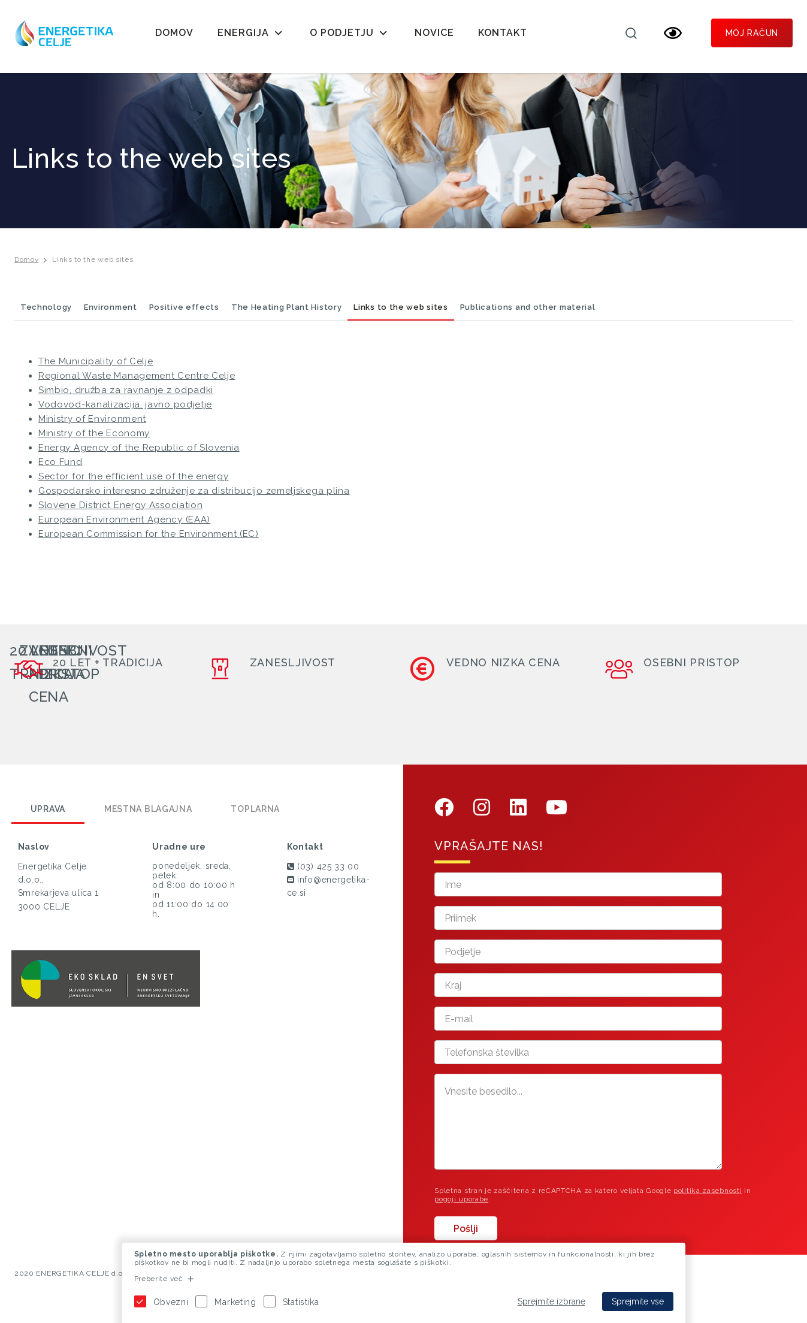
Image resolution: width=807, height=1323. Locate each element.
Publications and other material (528, 312)
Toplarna (255, 814)
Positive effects (184, 312)
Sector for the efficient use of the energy (133, 481)
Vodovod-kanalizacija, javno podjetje (125, 409)
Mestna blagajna (148, 814)
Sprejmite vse (638, 1301)
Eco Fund (60, 467)
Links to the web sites (92, 265)
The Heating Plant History (286, 312)
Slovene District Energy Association (120, 510)
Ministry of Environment (92, 424)
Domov (174, 32)
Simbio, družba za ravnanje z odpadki (125, 395)
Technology (46, 312)
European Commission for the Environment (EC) (148, 539)
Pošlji (466, 1234)
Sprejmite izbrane (551, 1301)
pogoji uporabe (461, 1204)
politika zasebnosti (707, 1196)
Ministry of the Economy (94, 438)
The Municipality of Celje (95, 366)
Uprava (48, 814)
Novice (434, 32)
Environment (110, 312)
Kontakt (502, 32)
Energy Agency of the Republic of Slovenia (139, 453)
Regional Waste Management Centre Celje (136, 381)
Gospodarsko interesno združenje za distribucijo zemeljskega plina (194, 496)
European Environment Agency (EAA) (124, 524)
